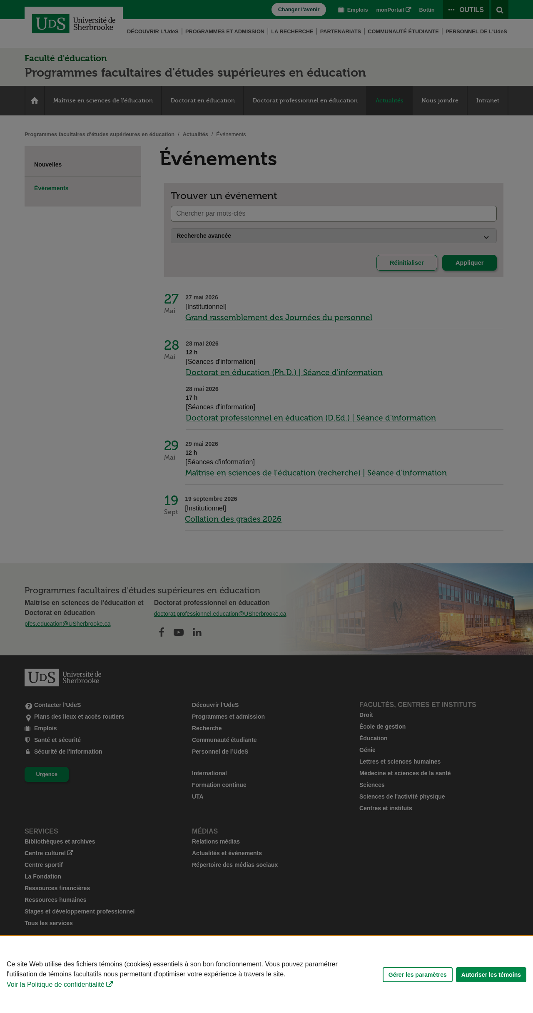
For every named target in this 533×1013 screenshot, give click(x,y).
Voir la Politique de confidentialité (56, 984)
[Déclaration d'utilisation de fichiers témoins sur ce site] (266, 974)
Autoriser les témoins (491, 974)
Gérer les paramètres (418, 974)
